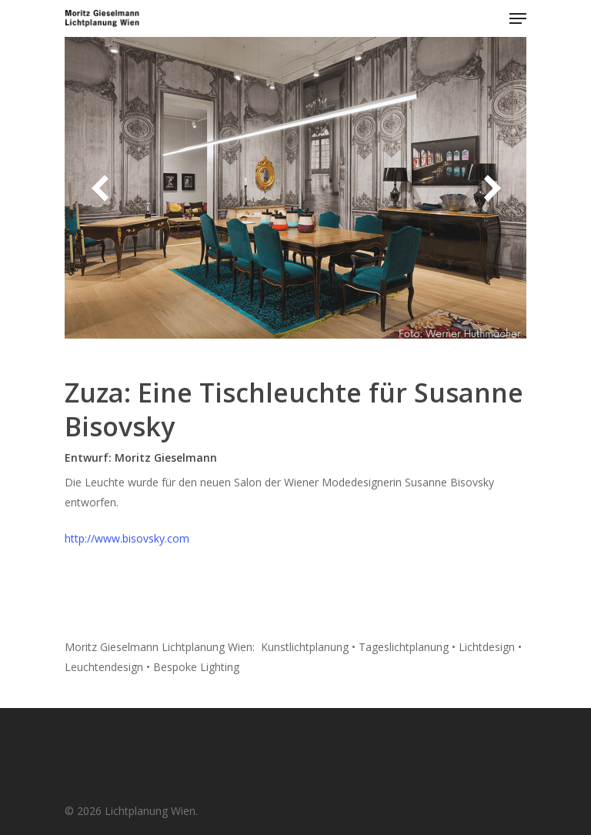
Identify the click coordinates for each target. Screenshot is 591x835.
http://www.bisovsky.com (127, 538)
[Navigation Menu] (517, 18)
